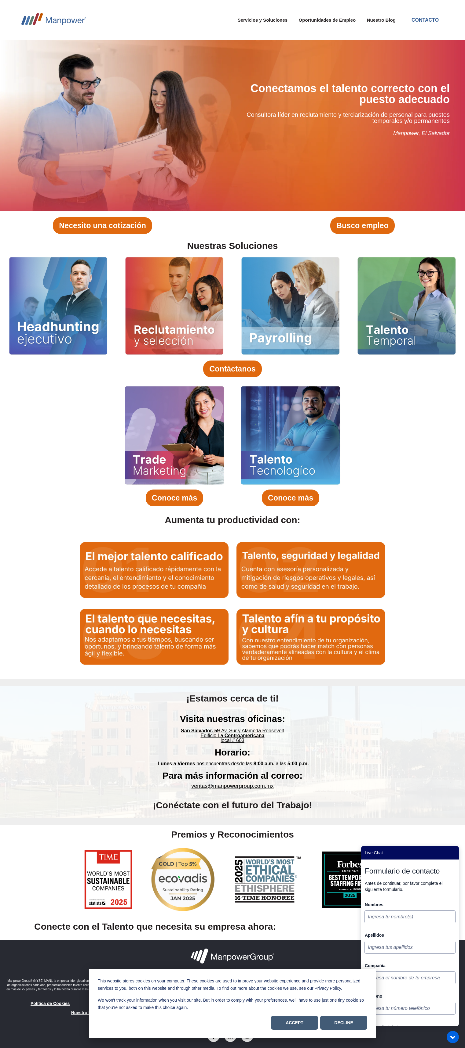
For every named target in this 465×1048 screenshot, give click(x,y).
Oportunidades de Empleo (327, 20)
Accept (294, 1022)
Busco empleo (362, 225)
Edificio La (233, 735)
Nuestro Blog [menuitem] (84, 1012)
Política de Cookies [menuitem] (50, 1003)
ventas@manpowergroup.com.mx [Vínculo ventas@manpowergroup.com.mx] (232, 786)
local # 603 (232, 740)
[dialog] (232, 1003)
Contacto (425, 20)
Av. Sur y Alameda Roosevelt (232, 730)
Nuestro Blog (381, 20)
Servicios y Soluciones (262, 20)
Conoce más (174, 497)
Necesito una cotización (102, 225)
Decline (343, 1022)
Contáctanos (232, 368)
